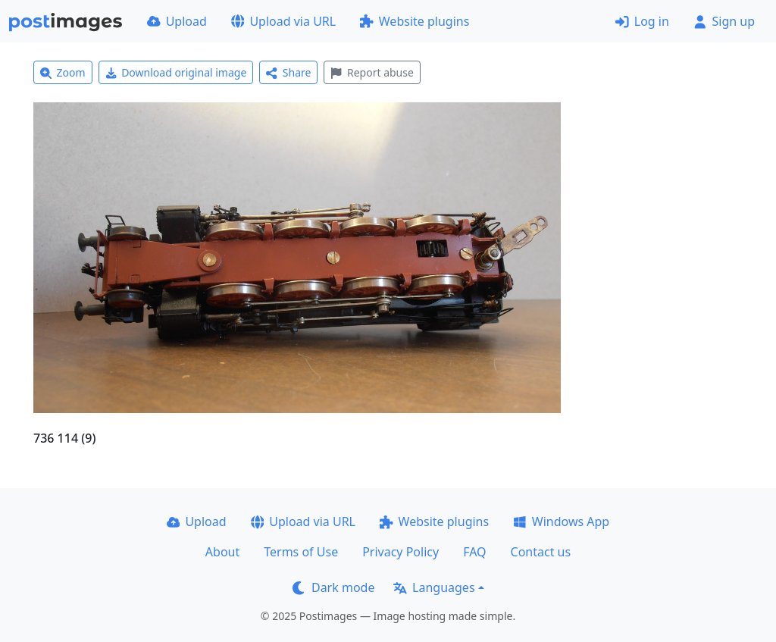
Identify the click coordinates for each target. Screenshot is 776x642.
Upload (177, 21)
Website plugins (414, 21)
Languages (433, 587)
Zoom (63, 72)
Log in (642, 21)
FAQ (474, 551)
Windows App (561, 521)
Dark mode (333, 587)
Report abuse (371, 72)
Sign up (724, 21)
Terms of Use (301, 551)
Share (288, 72)
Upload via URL (283, 21)
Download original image (176, 72)
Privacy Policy (400, 551)
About (222, 551)
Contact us (541, 551)
